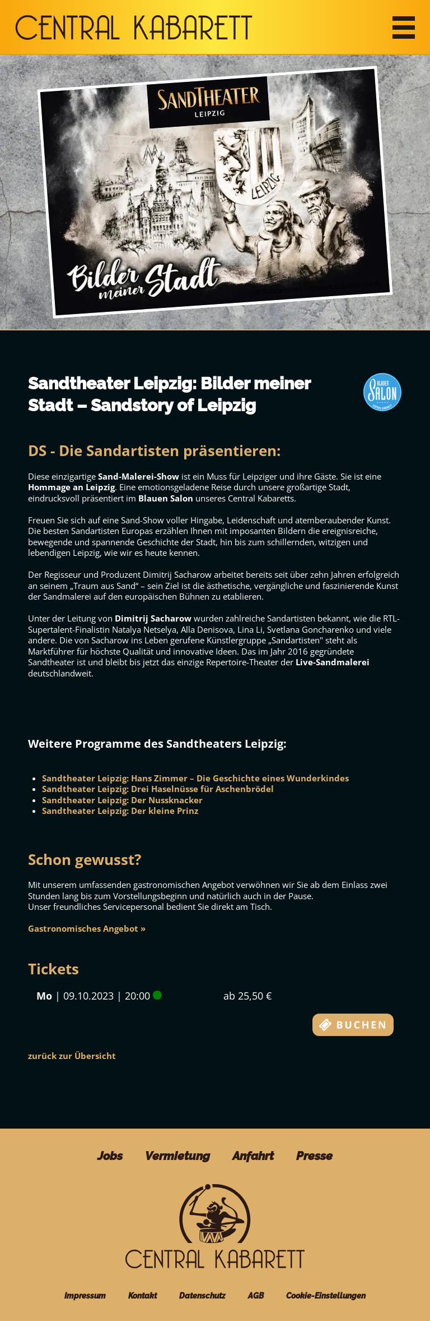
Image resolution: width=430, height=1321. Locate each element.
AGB (256, 1295)
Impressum (85, 1295)
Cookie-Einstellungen (326, 1295)
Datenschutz (202, 1295)
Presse (314, 1156)
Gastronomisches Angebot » (87, 928)
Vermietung (177, 1156)
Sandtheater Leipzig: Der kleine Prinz (120, 810)
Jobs (110, 1156)
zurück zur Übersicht (72, 1055)
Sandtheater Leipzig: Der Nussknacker (122, 800)
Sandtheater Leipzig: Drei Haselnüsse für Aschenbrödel (158, 788)
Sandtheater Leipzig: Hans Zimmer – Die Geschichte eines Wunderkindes (195, 778)
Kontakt (142, 1295)
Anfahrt (253, 1156)
